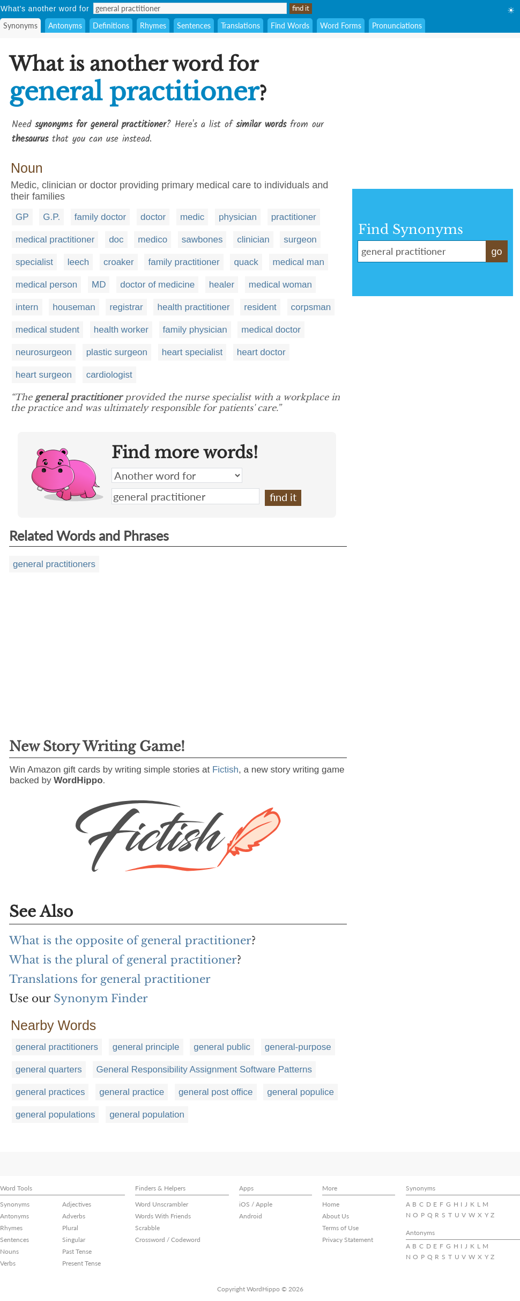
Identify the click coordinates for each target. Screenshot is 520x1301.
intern (27, 307)
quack (246, 262)
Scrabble (147, 1228)
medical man (298, 262)
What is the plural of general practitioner (123, 959)
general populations (55, 1114)
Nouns (9, 1251)
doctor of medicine (157, 285)
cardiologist (109, 375)
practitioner (293, 217)
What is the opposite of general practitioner (130, 940)
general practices (50, 1092)
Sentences (194, 25)
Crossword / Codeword (167, 1240)
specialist (34, 262)
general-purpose (298, 1047)
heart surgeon (44, 375)
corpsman (311, 307)
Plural (70, 1228)
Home (330, 1204)
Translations (240, 25)
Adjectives (76, 1204)
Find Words (290, 25)
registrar (126, 307)
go (496, 251)
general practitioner (185, 496)
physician (238, 217)
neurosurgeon (44, 352)
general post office (216, 1092)
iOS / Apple (255, 1204)
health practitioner (193, 307)
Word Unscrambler (161, 1204)
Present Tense (81, 1263)
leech (79, 262)
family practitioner (183, 262)
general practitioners (54, 564)
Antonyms (65, 25)
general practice (131, 1092)
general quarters (49, 1069)
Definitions (111, 25)
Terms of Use (340, 1228)
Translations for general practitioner (110, 979)
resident (260, 307)
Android (250, 1216)
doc (116, 239)
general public (222, 1047)
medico (152, 239)
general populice (300, 1092)
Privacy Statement (347, 1240)
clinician (253, 239)
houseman (74, 307)
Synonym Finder (101, 998)
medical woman (280, 285)
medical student (47, 330)
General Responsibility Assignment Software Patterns (204, 1069)
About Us (335, 1216)
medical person (46, 285)
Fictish (225, 770)
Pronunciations (397, 25)
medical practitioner (55, 239)
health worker (121, 330)
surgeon (300, 239)
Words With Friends (163, 1216)
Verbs (8, 1263)
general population (146, 1114)
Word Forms (340, 25)
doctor (153, 217)
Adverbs (73, 1216)
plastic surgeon (116, 352)
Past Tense (77, 1251)
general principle (146, 1047)
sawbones (202, 239)
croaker (118, 262)
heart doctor (261, 352)
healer (221, 285)
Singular (73, 1240)
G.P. (51, 217)
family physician (195, 330)
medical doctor (271, 330)
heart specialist (192, 352)
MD (99, 285)
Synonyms (20, 25)
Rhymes (153, 25)
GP (22, 217)
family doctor (100, 217)
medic (192, 217)
